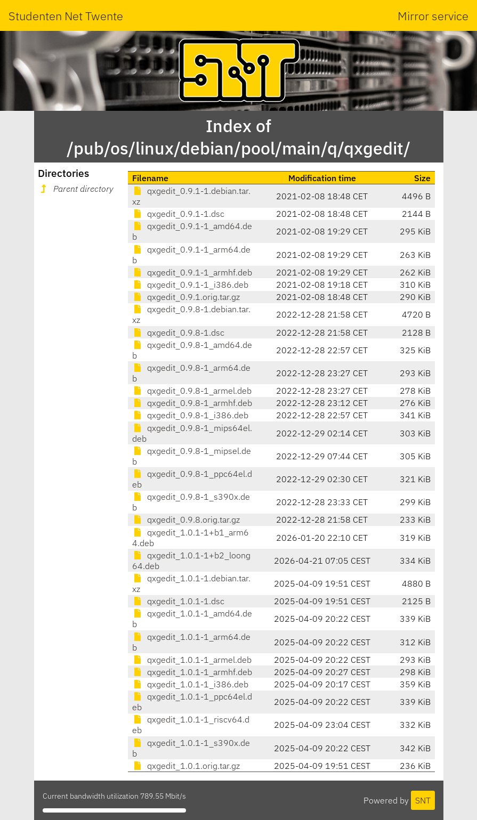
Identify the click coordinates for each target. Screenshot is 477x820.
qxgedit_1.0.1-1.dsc (178, 601)
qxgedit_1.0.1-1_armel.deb (192, 659)
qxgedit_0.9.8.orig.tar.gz (186, 519)
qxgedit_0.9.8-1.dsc (178, 332)
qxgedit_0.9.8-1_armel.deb (192, 390)
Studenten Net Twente (66, 15)
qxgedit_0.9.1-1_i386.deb (190, 284)
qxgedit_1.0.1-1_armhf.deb (192, 672)
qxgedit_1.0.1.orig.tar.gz (186, 765)
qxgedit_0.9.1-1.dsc (178, 213)
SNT (423, 800)
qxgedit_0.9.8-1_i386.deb (190, 415)
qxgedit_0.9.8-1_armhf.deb (192, 402)
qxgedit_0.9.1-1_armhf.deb (192, 272)
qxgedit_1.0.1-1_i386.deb (190, 684)
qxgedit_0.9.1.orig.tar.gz (186, 296)
